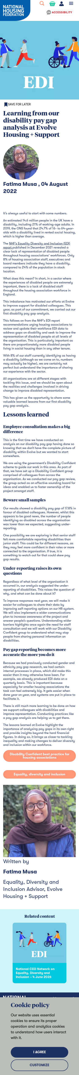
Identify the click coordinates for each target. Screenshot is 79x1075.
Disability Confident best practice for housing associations (40, 755)
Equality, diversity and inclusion (39, 774)
